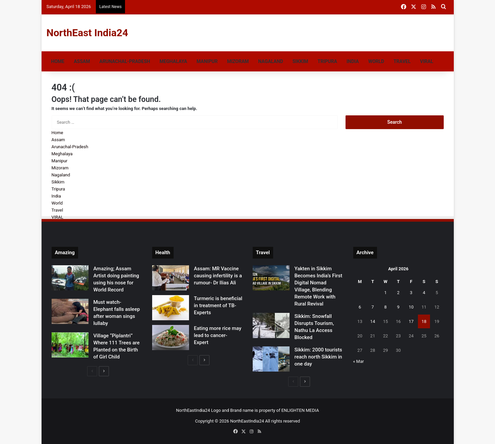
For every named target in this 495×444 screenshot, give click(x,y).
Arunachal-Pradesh (124, 61)
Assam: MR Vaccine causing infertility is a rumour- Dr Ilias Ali (218, 276)
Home (58, 61)
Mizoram (238, 61)
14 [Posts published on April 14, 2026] (372, 321)
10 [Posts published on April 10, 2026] (411, 307)
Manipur (207, 61)
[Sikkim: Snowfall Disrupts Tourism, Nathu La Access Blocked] (271, 325)
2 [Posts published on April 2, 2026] (398, 292)
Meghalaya (173, 61)
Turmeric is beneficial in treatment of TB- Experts (218, 305)
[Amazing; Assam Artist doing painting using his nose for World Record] (70, 277)
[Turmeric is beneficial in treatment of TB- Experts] (170, 307)
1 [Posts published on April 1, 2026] (385, 292)
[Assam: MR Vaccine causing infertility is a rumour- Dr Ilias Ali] (170, 277)
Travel (402, 61)
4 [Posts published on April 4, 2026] (424, 292)
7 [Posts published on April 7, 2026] (372, 307)
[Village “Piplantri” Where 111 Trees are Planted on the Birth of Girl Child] (70, 344)
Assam (82, 61)
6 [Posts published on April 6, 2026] (360, 307)
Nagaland (270, 61)
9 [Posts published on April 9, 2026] (398, 307)
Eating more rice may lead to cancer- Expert (218, 335)
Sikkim (300, 61)
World (376, 61)
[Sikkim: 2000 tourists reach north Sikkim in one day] (271, 359)
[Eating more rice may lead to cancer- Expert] (170, 337)
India (353, 61)
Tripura (327, 61)
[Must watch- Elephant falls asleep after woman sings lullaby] (70, 311)
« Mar (358, 361)
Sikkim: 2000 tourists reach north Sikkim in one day (318, 357)
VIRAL (426, 61)
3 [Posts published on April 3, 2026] (411, 292)
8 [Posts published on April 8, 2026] (385, 307)
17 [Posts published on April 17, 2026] (411, 321)
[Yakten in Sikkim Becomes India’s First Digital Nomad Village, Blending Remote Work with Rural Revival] (271, 277)
